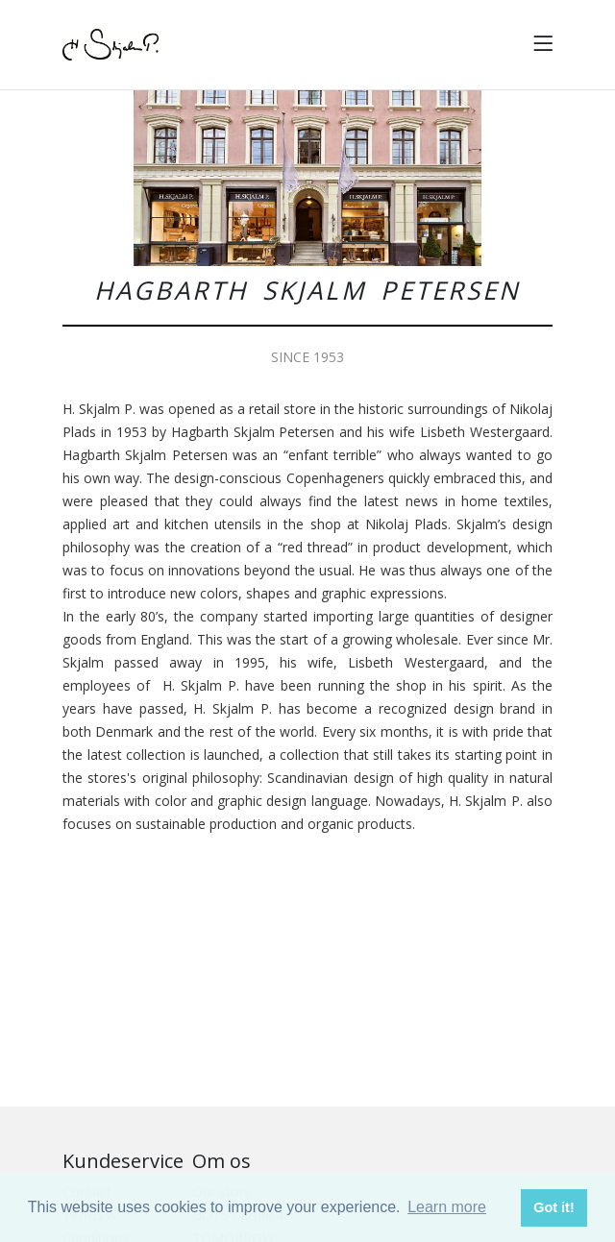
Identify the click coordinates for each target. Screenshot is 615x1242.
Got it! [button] (553, 1207)
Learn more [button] (446, 1207)
